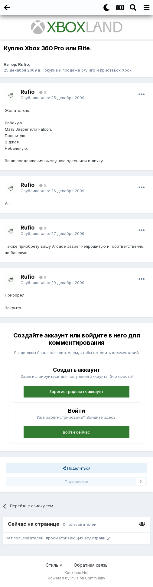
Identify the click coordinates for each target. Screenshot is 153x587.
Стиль (54, 565)
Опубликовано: (52, 97)
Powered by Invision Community (76, 578)
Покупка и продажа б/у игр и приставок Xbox (87, 70)
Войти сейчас (76, 432)
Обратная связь (91, 565)
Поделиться (76, 468)
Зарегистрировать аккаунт (76, 391)
